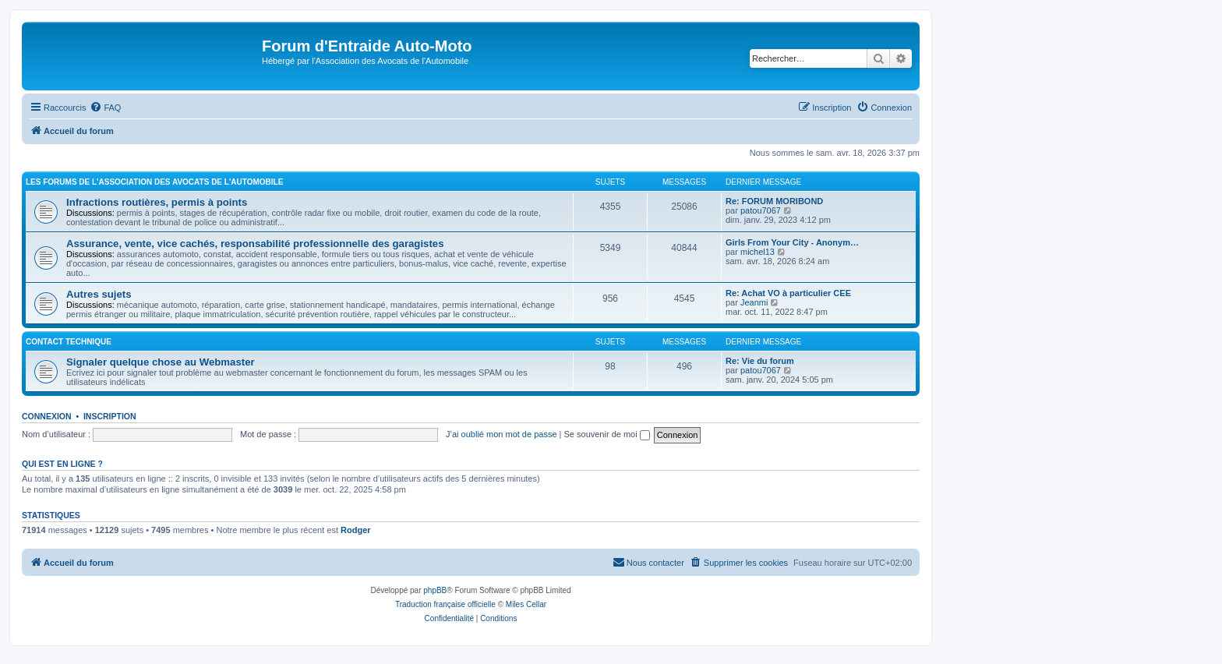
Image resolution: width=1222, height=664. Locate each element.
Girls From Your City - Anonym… (792, 242)
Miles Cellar (526, 604)
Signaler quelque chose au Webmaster (160, 362)
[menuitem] (105, 107)
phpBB (435, 590)
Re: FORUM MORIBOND (774, 201)
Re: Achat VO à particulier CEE (788, 293)
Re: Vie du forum (760, 361)
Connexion (47, 416)
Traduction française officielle (445, 604)
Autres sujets (99, 294)
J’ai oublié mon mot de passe (501, 434)
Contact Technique (68, 341)
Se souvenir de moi (607, 434)
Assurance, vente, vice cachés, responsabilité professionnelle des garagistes (255, 243)
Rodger (356, 530)
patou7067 (760, 210)
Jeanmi (754, 302)
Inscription (109, 416)
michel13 (757, 251)
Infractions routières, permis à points (156, 202)
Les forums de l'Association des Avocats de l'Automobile (154, 182)
